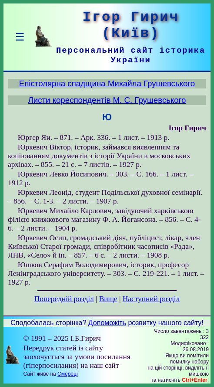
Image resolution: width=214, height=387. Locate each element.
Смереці (67, 374)
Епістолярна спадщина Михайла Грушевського (107, 83)
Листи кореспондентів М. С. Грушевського (107, 100)
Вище (108, 299)
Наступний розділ (151, 299)
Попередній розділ (64, 299)
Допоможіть (107, 322)
